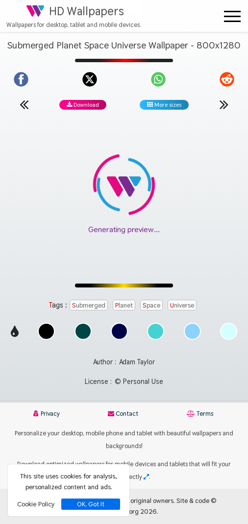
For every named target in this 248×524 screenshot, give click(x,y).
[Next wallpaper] (224, 104)
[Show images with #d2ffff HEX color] (228, 337)
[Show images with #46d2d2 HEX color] (155, 337)
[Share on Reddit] (227, 79)
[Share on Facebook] (21, 79)
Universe (182, 305)
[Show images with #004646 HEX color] (83, 337)
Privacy (46, 413)
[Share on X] (89, 79)
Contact (123, 413)
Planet (124, 305)
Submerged (88, 305)
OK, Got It (90, 504)
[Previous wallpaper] (24, 104)
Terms (200, 413)
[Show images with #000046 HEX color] (119, 337)
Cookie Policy (35, 504)
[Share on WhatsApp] (158, 79)
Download (83, 105)
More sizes (164, 105)
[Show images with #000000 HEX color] (46, 337)
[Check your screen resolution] (146, 477)
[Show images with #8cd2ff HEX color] (192, 337)
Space (151, 305)
